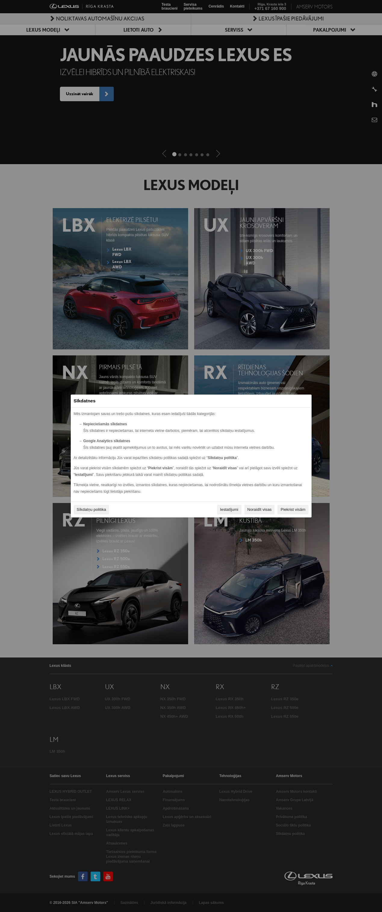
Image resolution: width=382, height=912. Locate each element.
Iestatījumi (229, 509)
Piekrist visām (293, 509)
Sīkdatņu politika (91, 509)
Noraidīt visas (259, 509)
